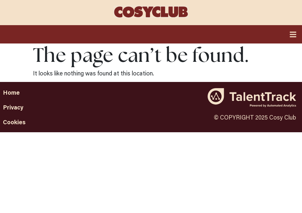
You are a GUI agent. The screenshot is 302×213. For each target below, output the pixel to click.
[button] (151, 34)
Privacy (13, 107)
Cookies (14, 122)
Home (11, 92)
